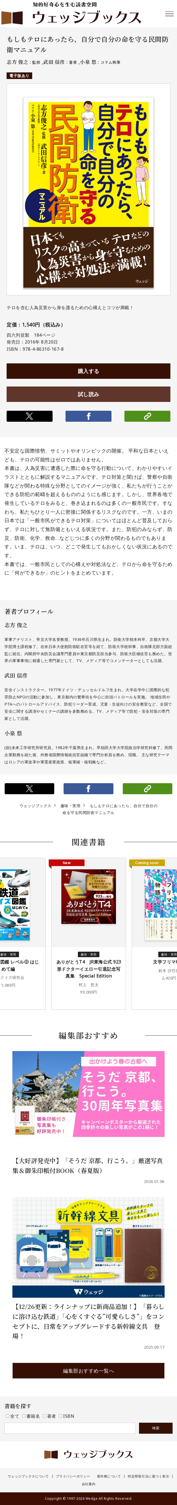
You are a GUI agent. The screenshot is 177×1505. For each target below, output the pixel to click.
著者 (50, 1416)
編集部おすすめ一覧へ (88, 1370)
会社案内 (89, 1484)
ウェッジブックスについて (28, 1476)
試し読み (88, 394)
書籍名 (31, 1416)
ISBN (66, 1416)
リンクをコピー (147, 416)
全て (13, 1416)
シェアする (88, 416)
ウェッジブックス (35, 805)
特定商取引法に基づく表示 (148, 1476)
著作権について (109, 1476)
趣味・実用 (71, 805)
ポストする (30, 416)
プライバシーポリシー (73, 1476)
